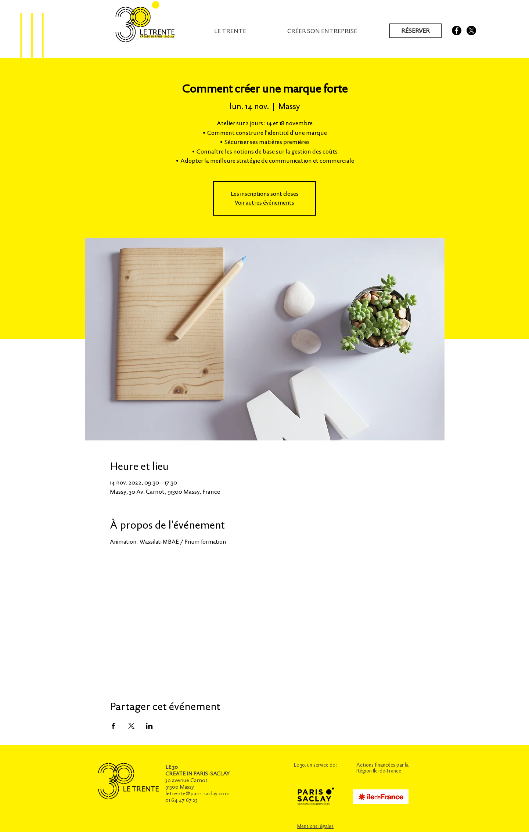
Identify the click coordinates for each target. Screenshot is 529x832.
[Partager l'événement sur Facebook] (113, 726)
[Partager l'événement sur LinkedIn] (149, 726)
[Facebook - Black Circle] (456, 30)
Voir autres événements (264, 202)
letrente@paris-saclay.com (197, 793)
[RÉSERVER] (415, 31)
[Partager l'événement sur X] (131, 726)
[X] (471, 30)
